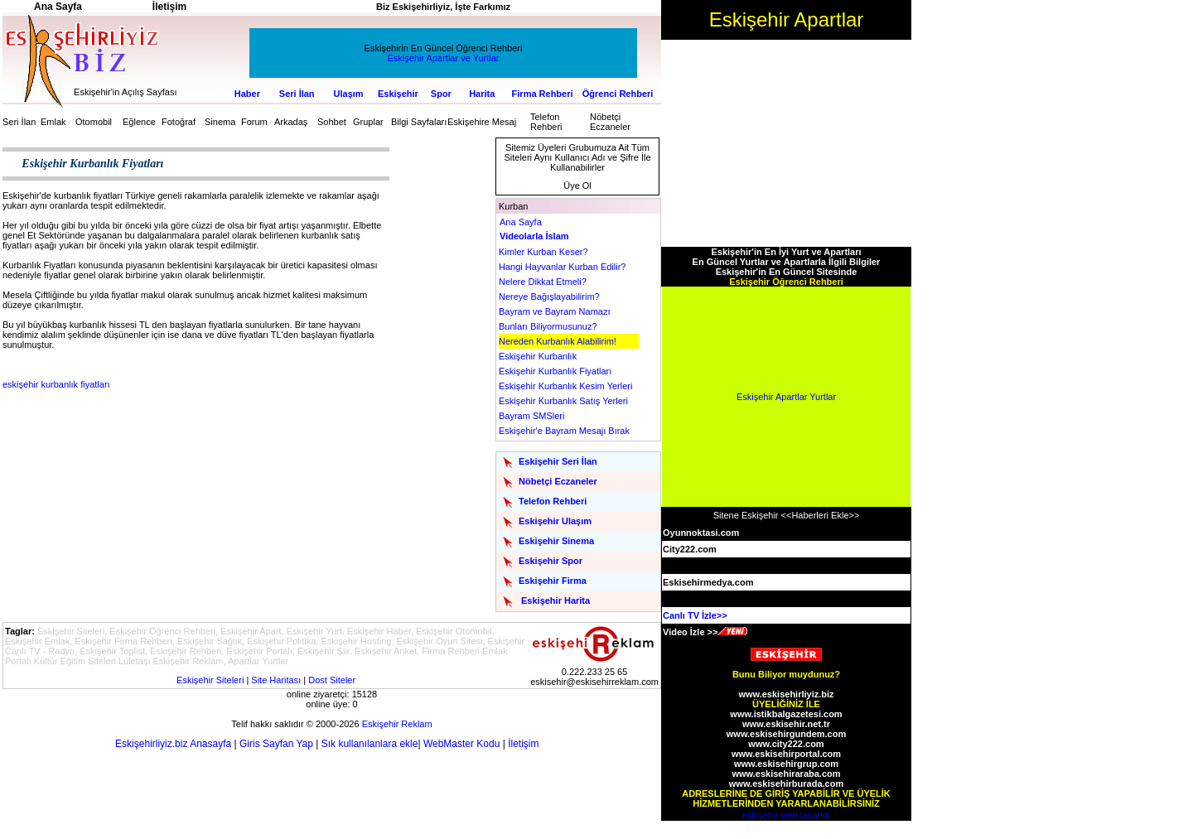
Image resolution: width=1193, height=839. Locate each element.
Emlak (53, 122)
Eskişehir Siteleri (210, 680)
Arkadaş (290, 122)
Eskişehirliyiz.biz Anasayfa (173, 744)
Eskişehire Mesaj (481, 122)
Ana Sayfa (521, 222)
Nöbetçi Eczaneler (610, 122)
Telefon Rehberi (546, 122)
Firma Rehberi (542, 94)
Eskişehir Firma (553, 581)
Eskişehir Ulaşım (555, 521)
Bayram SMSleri (531, 416)
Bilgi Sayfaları (419, 122)
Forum (254, 122)
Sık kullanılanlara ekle (369, 744)
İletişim (523, 744)
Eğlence (139, 122)
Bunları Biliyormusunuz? (548, 326)
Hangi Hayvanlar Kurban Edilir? (562, 267)
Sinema (220, 122)
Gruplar (368, 122)
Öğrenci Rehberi (618, 94)
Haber (247, 94)
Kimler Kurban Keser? (543, 252)
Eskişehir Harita (555, 600)
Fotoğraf (179, 122)
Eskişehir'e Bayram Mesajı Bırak (564, 431)
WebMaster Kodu (461, 744)
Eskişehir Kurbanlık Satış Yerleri (563, 401)
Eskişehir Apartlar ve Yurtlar (444, 58)
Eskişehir (398, 94)
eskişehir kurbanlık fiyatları (56, 384)
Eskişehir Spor (550, 561)
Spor (441, 94)
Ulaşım (349, 94)
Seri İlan (297, 94)
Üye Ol (577, 185)
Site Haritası (276, 680)
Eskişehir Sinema (556, 541)
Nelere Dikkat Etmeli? (543, 282)
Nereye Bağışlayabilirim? (549, 296)
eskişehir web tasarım (786, 815)
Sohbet (331, 122)
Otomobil (93, 122)
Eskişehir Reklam (397, 724)
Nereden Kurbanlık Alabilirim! (557, 341)
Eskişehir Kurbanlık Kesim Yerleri (565, 386)
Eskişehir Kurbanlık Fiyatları (555, 371)
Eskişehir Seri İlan (558, 461)
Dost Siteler (331, 680)
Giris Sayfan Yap (276, 744)
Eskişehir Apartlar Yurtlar (786, 397)
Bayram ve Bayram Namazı (554, 311)
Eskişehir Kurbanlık (538, 356)
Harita (482, 94)
